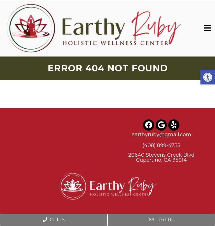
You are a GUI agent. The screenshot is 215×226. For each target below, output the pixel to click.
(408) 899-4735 (161, 145)
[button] (207, 77)
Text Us (161, 219)
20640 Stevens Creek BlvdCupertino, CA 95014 (161, 157)
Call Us (54, 219)
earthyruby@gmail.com (161, 134)
